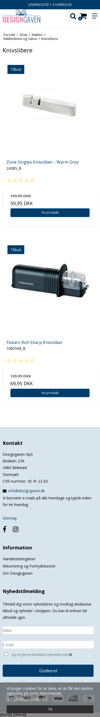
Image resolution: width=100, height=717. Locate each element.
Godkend (48, 671)
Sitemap (10, 518)
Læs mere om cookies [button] (26, 698)
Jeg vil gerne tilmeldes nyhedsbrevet (46, 654)
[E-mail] (48, 644)
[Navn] (48, 629)
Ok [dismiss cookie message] (50, 709)
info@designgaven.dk (26, 490)
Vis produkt (50, 212)
